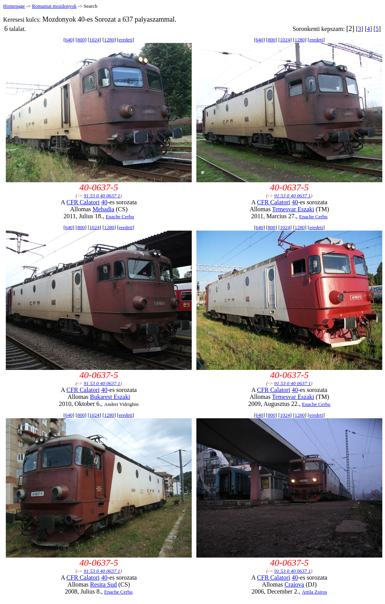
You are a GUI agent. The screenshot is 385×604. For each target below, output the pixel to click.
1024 (94, 40)
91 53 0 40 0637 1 (102, 195)
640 (69, 40)
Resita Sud (103, 584)
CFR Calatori (83, 202)
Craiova (294, 584)
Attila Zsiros (314, 592)
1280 (109, 40)
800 (81, 40)
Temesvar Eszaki (293, 209)
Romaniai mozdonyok (54, 6)
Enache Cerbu (120, 216)
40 (104, 202)
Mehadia (103, 209)
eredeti (125, 40)
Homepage (14, 6)
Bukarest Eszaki (110, 397)
